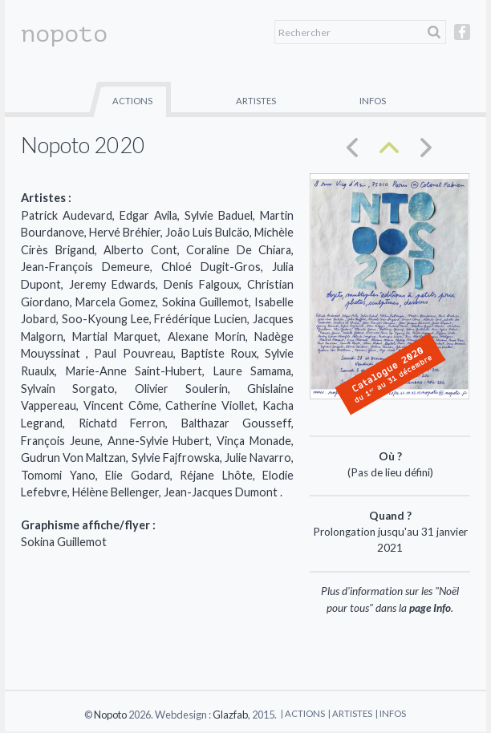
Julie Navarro (258, 457)
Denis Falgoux (201, 284)
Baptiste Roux (219, 353)
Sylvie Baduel (219, 215)
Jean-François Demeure (85, 266)
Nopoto (110, 714)
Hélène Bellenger (115, 492)
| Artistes (350, 713)
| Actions (303, 713)
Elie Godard (137, 475)
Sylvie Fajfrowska (176, 457)
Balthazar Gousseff (236, 423)
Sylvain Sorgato (68, 388)
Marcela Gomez (115, 302)
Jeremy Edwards (112, 284)
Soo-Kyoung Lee (105, 319)
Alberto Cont (140, 250)
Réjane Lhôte (216, 475)
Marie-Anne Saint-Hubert (134, 371)
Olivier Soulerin (181, 388)
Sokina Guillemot (205, 302)
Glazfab (230, 714)
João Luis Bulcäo (207, 232)
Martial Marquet (115, 336)
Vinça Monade (254, 440)
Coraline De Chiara (238, 250)
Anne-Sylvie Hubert (159, 440)
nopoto (64, 33)
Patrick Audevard (66, 215)
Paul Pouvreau (133, 353)
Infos (372, 100)
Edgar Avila (148, 215)
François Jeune (60, 440)
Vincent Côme (121, 405)
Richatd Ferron (122, 423)
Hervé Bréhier (124, 232)
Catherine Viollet (210, 405)
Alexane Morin (207, 336)
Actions (132, 100)
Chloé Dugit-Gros (211, 266)
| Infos (391, 713)
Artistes (256, 100)
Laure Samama (252, 371)
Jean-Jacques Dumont (222, 492)
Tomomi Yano (58, 475)
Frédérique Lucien (200, 319)
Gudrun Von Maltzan (73, 457)
